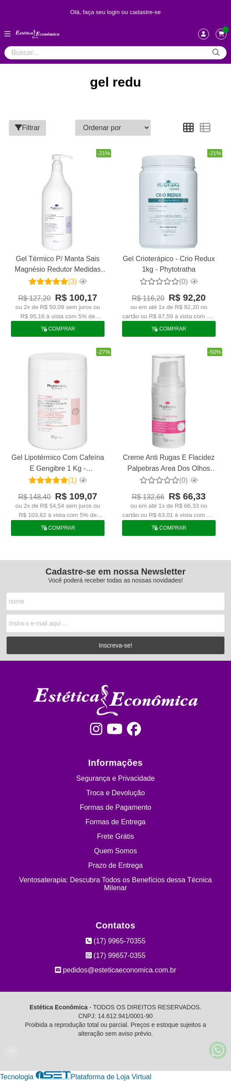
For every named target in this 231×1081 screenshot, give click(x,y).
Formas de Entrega (116, 822)
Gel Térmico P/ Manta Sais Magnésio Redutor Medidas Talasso (58, 265)
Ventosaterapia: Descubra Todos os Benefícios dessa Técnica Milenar (115, 884)
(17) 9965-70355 (116, 941)
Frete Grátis (115, 836)
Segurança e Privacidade (115, 778)
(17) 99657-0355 (116, 955)
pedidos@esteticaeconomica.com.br (116, 970)
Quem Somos (115, 851)
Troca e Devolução (115, 793)
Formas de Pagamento (116, 807)
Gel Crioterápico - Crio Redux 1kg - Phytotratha (169, 264)
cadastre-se (145, 12)
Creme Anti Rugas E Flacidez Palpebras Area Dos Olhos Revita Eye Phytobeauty (169, 464)
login (114, 12)
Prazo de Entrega (115, 865)
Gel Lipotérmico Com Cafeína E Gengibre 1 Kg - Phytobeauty (57, 464)
